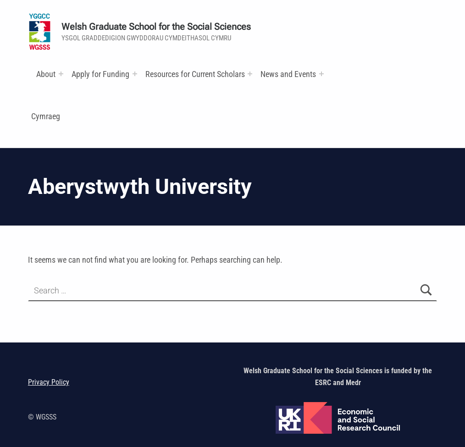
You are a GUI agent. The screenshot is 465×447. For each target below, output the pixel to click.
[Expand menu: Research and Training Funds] (250, 74)
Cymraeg (45, 116)
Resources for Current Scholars (195, 74)
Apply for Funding (100, 74)
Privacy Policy (48, 382)
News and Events (288, 74)
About (45, 74)
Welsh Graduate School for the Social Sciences (156, 27)
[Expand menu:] (61, 74)
